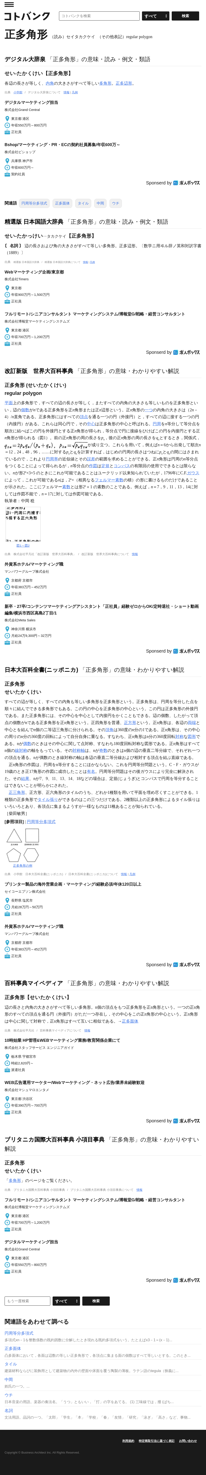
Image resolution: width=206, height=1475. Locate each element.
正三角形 (17, 792)
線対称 (21, 750)
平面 (9, 403)
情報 (67, 92)
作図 (93, 466)
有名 (91, 771)
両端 (192, 722)
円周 (157, 424)
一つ (148, 410)
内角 (50, 83)
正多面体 (62, 203)
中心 (91, 424)
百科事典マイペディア (34, 983)
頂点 (84, 417)
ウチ (115, 203)
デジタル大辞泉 (25, 59)
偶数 (27, 743)
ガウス (193, 473)
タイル (83, 203)
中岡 (100, 203)
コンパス (122, 466)
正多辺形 (124, 83)
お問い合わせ (188, 1441)
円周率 (52, 459)
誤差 (91, 459)
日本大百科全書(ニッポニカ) (41, 670)
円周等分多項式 (34, 203)
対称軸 (78, 750)
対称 (179, 736)
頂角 (109, 729)
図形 (192, 736)
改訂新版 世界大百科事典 (39, 371)
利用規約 (128, 1441)
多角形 (105, 83)
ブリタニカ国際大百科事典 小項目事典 (54, 1139)
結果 (25, 778)
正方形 (130, 722)
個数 (25, 410)
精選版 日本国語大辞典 (34, 221)
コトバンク (27, 16)
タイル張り (47, 799)
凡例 (75, 92)
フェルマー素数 (109, 480)
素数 (66, 487)
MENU (9, 4)
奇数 (103, 750)
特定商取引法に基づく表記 (156, 1441)
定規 (105, 466)
